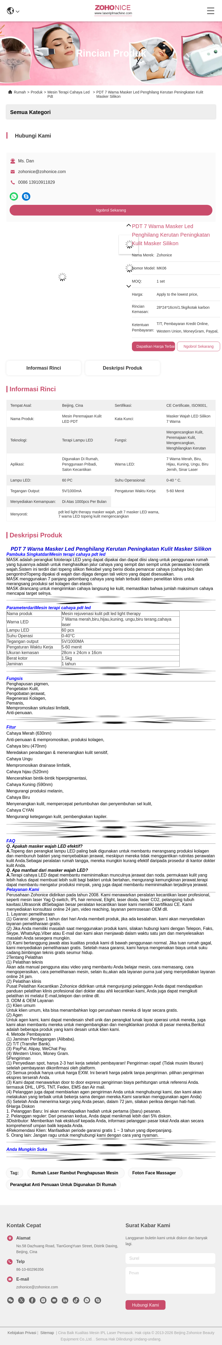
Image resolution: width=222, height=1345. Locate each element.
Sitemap (47, 1333)
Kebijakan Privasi (22, 1333)
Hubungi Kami (145, 1305)
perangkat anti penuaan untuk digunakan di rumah (63, 1184)
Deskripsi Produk (122, 368)
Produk (36, 92)
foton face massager (154, 1173)
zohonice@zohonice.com (42, 171)
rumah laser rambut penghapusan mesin (75, 1173)
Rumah (20, 92)
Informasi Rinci (43, 368)
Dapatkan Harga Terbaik (156, 346)
